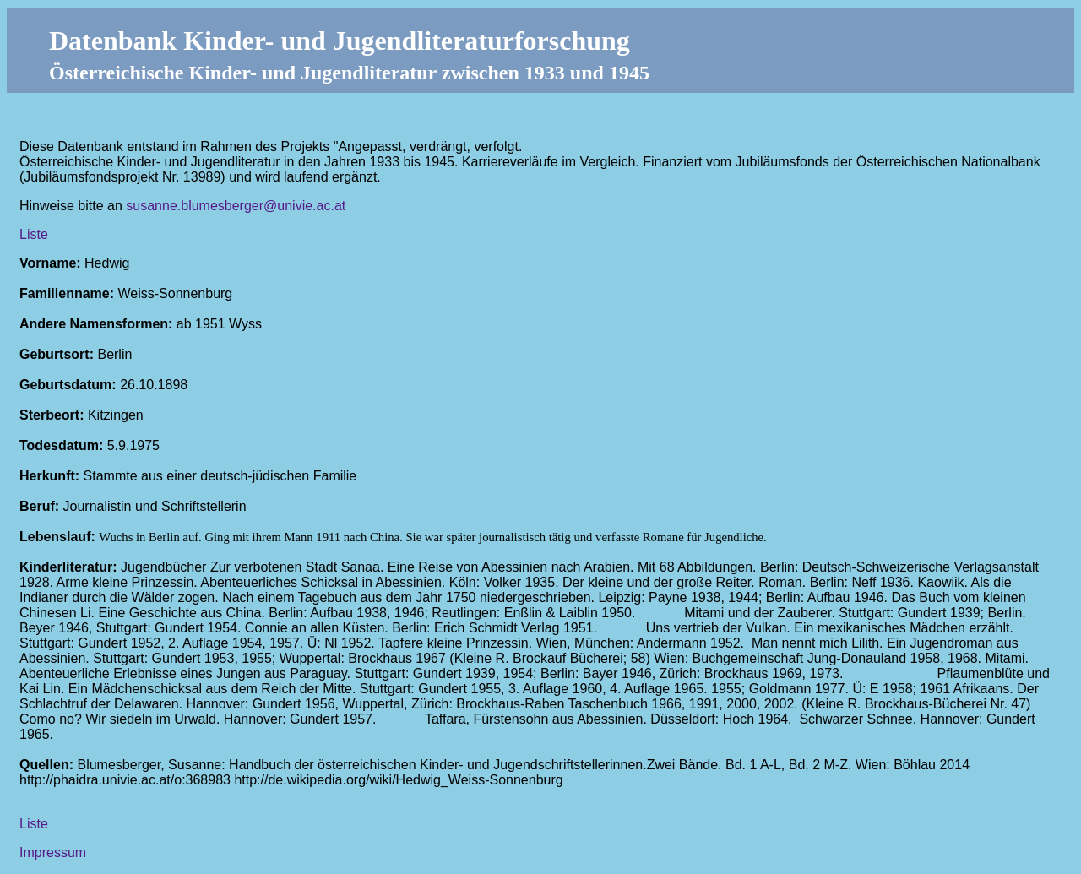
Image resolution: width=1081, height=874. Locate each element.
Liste (33, 234)
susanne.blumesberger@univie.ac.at (235, 205)
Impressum (52, 852)
